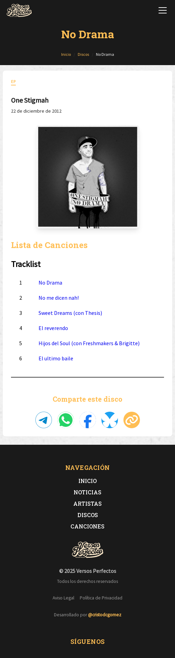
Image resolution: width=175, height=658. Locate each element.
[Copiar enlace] (131, 420)
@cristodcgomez (104, 615)
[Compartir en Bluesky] (109, 420)
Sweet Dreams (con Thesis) (70, 312)
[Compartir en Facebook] (87, 420)
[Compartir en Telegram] (43, 420)
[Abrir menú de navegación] (162, 10)
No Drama (50, 282)
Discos (87, 514)
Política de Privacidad (101, 598)
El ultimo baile (56, 358)
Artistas (87, 503)
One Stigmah (29, 100)
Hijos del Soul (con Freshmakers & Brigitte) (89, 343)
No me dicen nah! (59, 297)
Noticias (87, 492)
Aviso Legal (63, 598)
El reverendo (53, 328)
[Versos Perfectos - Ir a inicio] (19, 10)
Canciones (87, 526)
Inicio (87, 480)
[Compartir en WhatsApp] (65, 420)
